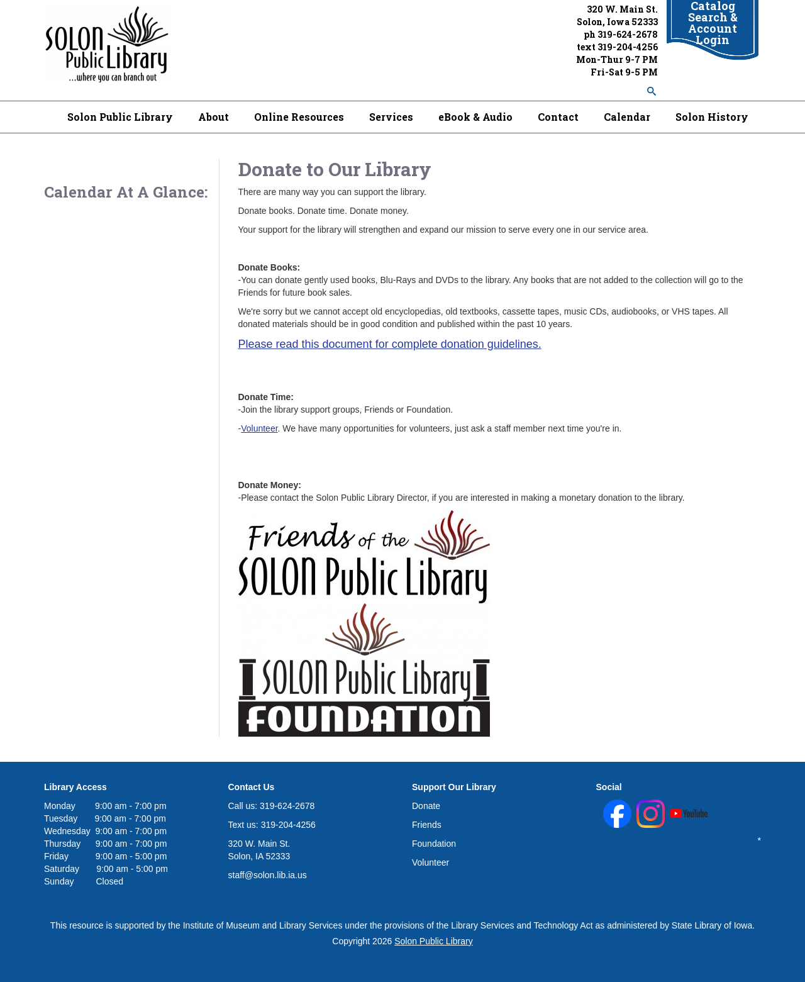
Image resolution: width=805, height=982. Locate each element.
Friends (426, 825)
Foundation (434, 844)
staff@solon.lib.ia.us (267, 875)
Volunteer (259, 428)
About (213, 116)
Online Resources (299, 116)
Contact (558, 116)
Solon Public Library (120, 116)
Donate (426, 806)
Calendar (627, 116)
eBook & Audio (475, 116)
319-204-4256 (627, 47)
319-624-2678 (627, 34)
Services (391, 116)
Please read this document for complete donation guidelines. (389, 344)
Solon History (711, 116)
